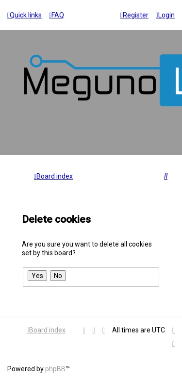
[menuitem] (56, 15)
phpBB (55, 369)
